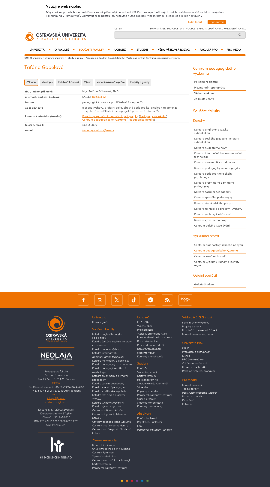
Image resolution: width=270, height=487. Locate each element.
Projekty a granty (139, 82)
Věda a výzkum (204, 93)
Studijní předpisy (146, 399)
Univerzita (39, 50)
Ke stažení (188, 400)
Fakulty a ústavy (75, 58)
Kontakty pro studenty (149, 406)
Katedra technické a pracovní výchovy (218, 208)
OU (26, 58)
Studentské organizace (150, 402)
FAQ (139, 426)
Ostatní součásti (205, 275)
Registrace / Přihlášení (149, 422)
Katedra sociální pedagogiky (212, 192)
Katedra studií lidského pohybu (214, 203)
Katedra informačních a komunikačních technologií (219, 155)
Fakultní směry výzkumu (195, 322)
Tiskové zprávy (190, 389)
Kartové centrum (101, 464)
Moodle (190, 29)
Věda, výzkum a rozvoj (177, 50)
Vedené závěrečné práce (110, 82)
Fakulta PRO (211, 50)
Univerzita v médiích (193, 396)
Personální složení (206, 81)
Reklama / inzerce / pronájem (198, 371)
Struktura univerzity (54, 58)
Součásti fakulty (94, 50)
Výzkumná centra (135, 58)
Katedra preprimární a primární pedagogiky (110, 116)
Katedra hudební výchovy (210, 147)
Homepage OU (100, 322)
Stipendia (142, 387)
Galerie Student (204, 284)
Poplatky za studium (148, 391)
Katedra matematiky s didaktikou (215, 162)
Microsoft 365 (175, 29)
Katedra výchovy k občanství (212, 214)
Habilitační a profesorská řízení (199, 330)
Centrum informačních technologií (111, 460)
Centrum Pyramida (103, 452)
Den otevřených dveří (149, 349)
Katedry (199, 120)
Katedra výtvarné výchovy (210, 220)
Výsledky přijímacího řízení (152, 333)
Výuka (87, 82)
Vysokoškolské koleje (104, 456)
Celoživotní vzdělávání (194, 363)
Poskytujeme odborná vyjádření (200, 393)
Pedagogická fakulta (96, 58)
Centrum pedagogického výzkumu (163, 58)
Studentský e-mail (147, 372)
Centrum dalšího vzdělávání (212, 225)
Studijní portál (214, 29)
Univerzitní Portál (235, 29)
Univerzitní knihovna (103, 445)
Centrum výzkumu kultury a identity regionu (216, 263)
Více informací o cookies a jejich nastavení (174, 15)
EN (120, 29)
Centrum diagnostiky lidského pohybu (218, 245)
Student (145, 50)
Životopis (47, 82)
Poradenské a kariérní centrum (109, 468)
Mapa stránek (158, 29)
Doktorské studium (147, 341)
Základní (31, 82)
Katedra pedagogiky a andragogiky (217, 168)
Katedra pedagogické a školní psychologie (213, 175)
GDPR (185, 348)
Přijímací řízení (145, 330)
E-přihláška (143, 322)
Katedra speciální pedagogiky (213, 197)
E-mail (200, 29)
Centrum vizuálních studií (210, 256)
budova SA (99, 96)
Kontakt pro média (192, 385)
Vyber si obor (144, 326)
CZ (116, 29)
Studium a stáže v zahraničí (152, 383)
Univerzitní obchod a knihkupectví (111, 449)
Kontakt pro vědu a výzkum (197, 334)
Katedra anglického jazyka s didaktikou (211, 131)
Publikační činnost (68, 82)
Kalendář (187, 404)
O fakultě (65, 50)
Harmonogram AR (147, 380)
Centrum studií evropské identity (110, 425)
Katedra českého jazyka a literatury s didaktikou (216, 140)
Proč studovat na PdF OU (151, 345)
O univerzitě (36, 58)
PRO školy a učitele (192, 359)
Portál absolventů (147, 418)
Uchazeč (123, 50)
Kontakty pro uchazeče (150, 356)
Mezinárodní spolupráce (209, 87)
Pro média (233, 50)
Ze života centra (204, 99)
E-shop (186, 356)
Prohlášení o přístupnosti (196, 352)
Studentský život (146, 353)
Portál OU (142, 368)
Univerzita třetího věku (194, 367)
